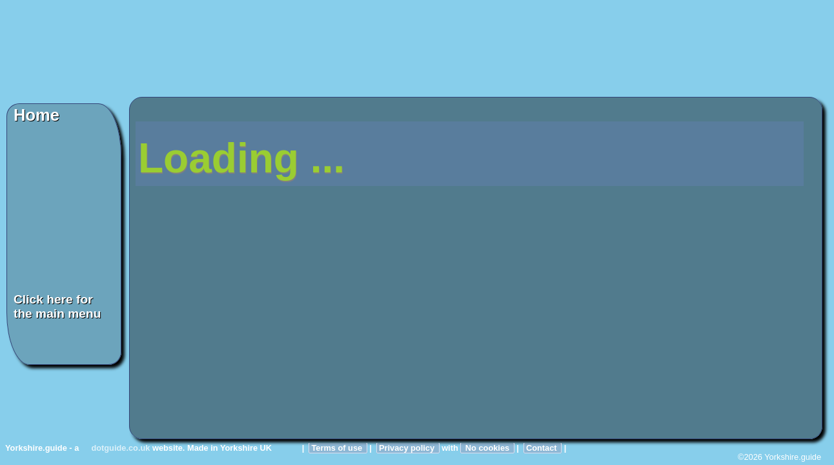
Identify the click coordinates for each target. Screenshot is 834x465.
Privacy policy (408, 448)
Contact (542, 448)
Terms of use (337, 448)
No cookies (487, 448)
